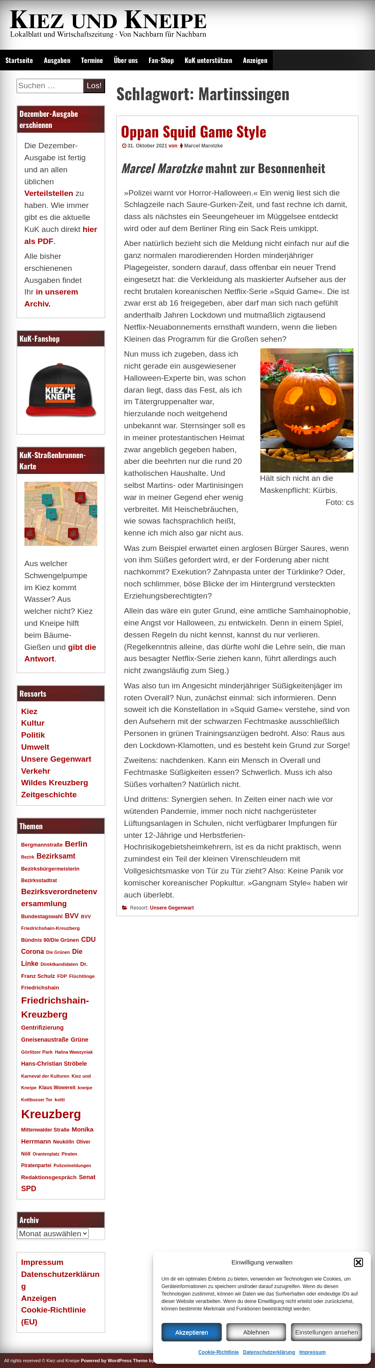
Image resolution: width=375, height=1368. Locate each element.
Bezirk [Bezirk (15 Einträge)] (27, 856)
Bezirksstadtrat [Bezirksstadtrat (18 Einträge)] (39, 880)
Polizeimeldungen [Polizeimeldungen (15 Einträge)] (72, 1165)
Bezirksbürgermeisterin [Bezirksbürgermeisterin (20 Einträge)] (50, 869)
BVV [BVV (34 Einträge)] (72, 915)
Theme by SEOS (150, 1360)
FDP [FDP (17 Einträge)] (62, 976)
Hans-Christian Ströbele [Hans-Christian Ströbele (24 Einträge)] (54, 1063)
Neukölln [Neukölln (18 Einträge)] (64, 1142)
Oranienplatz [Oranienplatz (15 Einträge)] (46, 1153)
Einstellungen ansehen (326, 1332)
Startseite (19, 60)
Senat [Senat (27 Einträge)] (87, 1177)
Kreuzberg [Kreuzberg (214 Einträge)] (51, 1114)
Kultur (33, 723)
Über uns (126, 60)
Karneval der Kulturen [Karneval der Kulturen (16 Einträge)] (45, 1076)
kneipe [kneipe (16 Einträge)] (85, 1087)
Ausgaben (57, 60)
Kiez (29, 711)
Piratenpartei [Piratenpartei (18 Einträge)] (36, 1165)
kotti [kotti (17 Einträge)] (60, 1099)
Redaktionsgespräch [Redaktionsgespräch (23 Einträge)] (49, 1177)
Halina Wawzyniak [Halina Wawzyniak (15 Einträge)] (74, 1052)
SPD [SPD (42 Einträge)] (28, 1189)
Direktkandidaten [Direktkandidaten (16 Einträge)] (59, 964)
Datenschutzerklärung (269, 1352)
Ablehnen (256, 1332)
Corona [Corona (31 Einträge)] (32, 951)
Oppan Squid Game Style (193, 131)
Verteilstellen (48, 193)
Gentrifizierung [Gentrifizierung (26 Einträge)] (42, 1027)
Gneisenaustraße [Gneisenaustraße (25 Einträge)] (45, 1039)
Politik (33, 735)
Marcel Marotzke (203, 146)
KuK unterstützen (208, 60)
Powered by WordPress (106, 1360)
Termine (92, 60)
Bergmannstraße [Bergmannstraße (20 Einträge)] (41, 845)
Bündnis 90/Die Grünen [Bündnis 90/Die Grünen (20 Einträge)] (50, 940)
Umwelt (35, 747)
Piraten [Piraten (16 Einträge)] (69, 1153)
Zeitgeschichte (49, 794)
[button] (358, 1262)
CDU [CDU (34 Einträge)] (88, 939)
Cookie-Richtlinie (218, 1352)
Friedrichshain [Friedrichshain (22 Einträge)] (40, 987)
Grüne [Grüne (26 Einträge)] (80, 1039)
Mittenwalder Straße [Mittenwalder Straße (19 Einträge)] (45, 1130)
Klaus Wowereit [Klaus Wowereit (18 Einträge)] (57, 1088)
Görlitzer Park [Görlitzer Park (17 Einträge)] (37, 1051)
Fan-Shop (161, 60)
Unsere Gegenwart (172, 908)
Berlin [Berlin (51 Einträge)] (76, 844)
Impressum (312, 1352)
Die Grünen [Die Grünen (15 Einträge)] (58, 952)
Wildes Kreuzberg (54, 782)
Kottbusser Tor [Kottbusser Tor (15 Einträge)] (37, 1099)
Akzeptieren (191, 1332)
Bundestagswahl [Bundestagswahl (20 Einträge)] (41, 916)
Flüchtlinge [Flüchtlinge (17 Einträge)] (82, 976)
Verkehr (35, 771)
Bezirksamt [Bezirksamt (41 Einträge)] (55, 856)
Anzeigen (255, 60)
